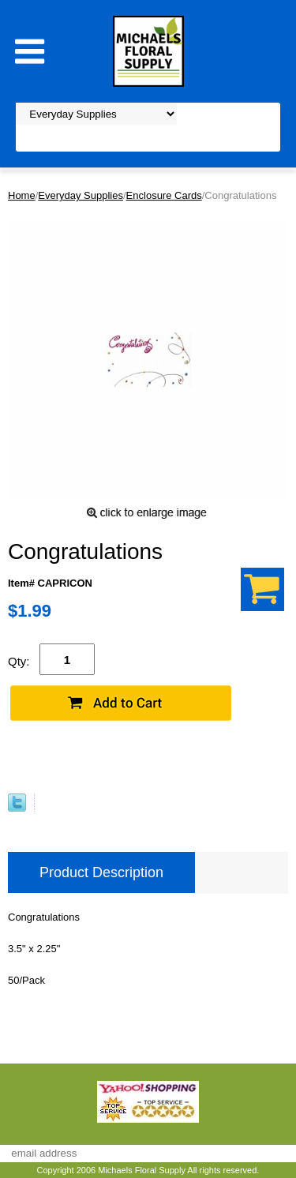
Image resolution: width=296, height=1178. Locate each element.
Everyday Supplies (80, 195)
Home (22, 195)
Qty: (19, 661)
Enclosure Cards (164, 195)
